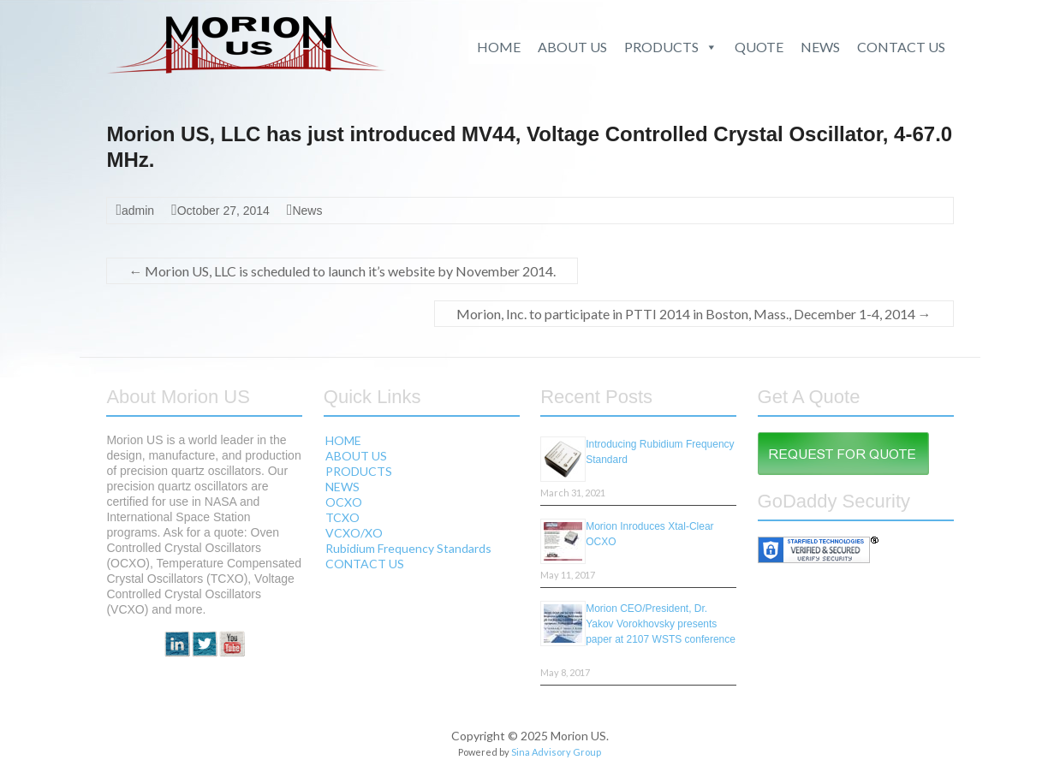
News (307, 210)
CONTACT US (901, 47)
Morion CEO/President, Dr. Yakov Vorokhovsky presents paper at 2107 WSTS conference (660, 624)
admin (138, 210)
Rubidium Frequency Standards (408, 548)
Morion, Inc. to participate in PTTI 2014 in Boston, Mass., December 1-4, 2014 (694, 314)
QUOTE (759, 47)
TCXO (342, 517)
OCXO (343, 502)
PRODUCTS (671, 47)
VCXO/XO (354, 532)
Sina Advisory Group (556, 751)
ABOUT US (572, 47)
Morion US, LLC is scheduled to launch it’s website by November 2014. (342, 271)
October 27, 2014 (223, 210)
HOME (499, 47)
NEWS (820, 47)
